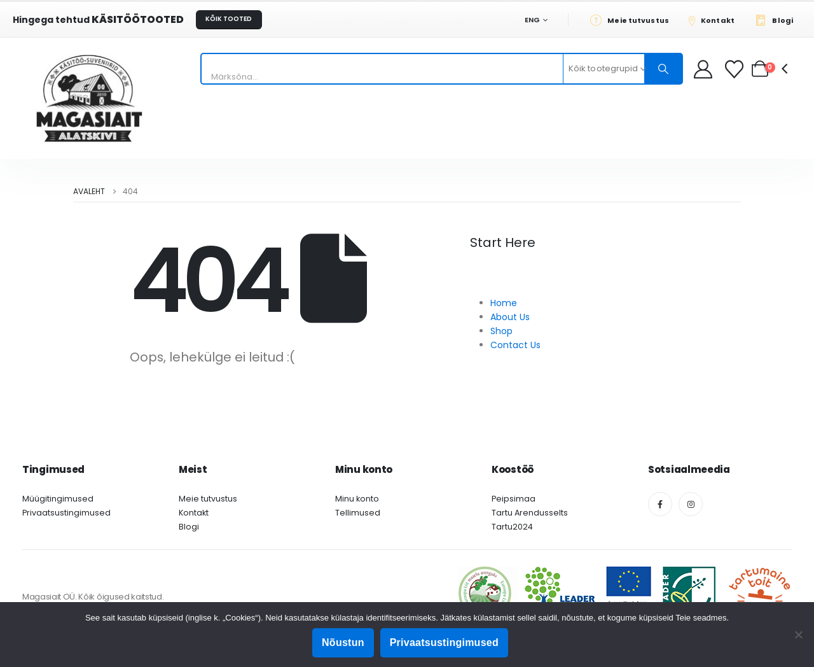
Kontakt (194, 512)
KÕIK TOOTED (228, 19)
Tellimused (357, 512)
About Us (510, 317)
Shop (501, 331)
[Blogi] (777, 20)
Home (503, 303)
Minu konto (357, 498)
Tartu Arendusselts (530, 512)
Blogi (189, 526)
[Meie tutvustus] (633, 20)
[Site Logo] (89, 98)
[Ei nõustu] (798, 634)
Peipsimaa (513, 498)
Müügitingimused (57, 498)
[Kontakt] (715, 20)
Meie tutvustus (208, 498)
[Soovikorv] (735, 69)
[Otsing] (663, 68)
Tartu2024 (512, 526)
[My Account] (703, 69)
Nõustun (343, 642)
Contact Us (515, 345)
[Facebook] (660, 504)
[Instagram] (691, 504)
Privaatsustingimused (66, 512)
